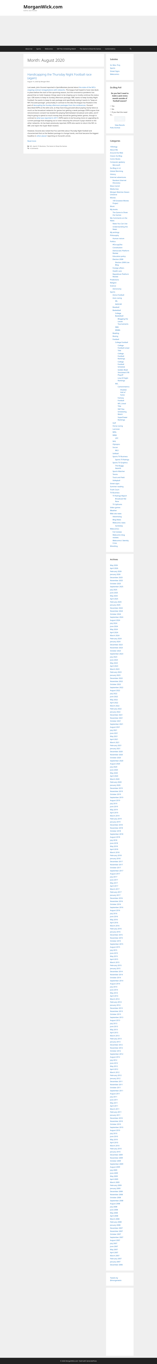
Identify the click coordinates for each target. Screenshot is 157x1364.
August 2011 (115, 1093)
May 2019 (114, 809)
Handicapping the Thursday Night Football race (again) (59, 76)
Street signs (114, 483)
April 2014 (114, 996)
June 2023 (114, 660)
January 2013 (115, 1042)
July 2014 (113, 987)
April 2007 (114, 1252)
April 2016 (114, 922)
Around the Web (116, 153)
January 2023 (115, 675)
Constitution (117, 247)
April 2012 (114, 1069)
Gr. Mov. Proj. (115, 65)
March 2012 (114, 1072)
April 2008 (114, 1216)
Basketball (117, 310)
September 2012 (116, 1054)
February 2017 (116, 892)
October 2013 (115, 1014)
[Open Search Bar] (131, 49)
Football (116, 339)
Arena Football (118, 295)
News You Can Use (120, 223)
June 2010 (114, 1136)
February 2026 (116, 571)
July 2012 (113, 1060)
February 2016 (116, 929)
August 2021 (115, 727)
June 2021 (114, 733)
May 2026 (114, 565)
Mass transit (115, 186)
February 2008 (116, 1222)
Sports (38, 49)
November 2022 (116, 681)
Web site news (115, 513)
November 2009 (116, 1158)
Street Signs (115, 71)
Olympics (116, 444)
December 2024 (116, 608)
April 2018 (114, 849)
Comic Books (115, 159)
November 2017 (116, 864)
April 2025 (114, 599)
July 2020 (113, 767)
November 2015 (116, 938)
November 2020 (116, 754)
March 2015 (114, 962)
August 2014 (115, 984)
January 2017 (115, 895)
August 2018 (115, 837)
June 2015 (114, 953)
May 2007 (114, 1249)
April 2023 (114, 666)
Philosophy (114, 235)
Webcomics (49, 49)
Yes (113, 106)
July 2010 (113, 1133)
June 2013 (114, 1026)
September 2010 (116, 1127)
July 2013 (113, 1023)
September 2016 (116, 907)
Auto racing (117, 298)
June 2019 (114, 806)
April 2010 (114, 1142)
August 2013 (115, 1020)
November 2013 (116, 1011)
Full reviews (117, 532)
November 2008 (116, 1194)
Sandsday (119, 526)
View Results (120, 125)
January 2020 (115, 785)
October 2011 (115, 1087)
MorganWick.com (43, 7)
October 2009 (115, 1161)
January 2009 (115, 1188)
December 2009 (116, 1155)
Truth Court (114, 489)
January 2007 (115, 1262)
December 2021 (116, 715)
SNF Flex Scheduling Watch (66, 49)
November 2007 (116, 1231)
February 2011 (116, 1112)
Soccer (115, 447)
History (113, 174)
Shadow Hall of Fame (123, 392)
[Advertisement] (78, 31)
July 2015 (113, 950)
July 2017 (113, 877)
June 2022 (114, 696)
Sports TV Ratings (122, 459)
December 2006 (116, 1265)
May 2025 (114, 596)
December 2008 (116, 1191)
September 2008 (116, 1200)
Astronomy (117, 289)
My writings (114, 232)
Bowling (116, 333)
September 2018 (116, 834)
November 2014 (116, 974)
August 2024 (115, 620)
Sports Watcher (119, 471)
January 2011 (115, 1115)
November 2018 (116, 828)
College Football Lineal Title (123, 348)
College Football (121, 342)
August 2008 (115, 1203)
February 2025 (116, 602)
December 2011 (116, 1081)
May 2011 (114, 1103)
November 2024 (116, 611)
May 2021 (114, 736)
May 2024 (114, 629)
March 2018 (114, 852)
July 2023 (113, 657)
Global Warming (116, 171)
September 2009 (116, 1164)
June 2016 (114, 916)
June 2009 (114, 1173)
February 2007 (116, 1258)
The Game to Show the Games (90, 49)
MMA (115, 435)
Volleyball (116, 480)
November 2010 (116, 1121)
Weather (113, 510)
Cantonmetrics (110, 49)
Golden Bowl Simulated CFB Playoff (123, 372)
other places (42, 136)
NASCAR (118, 304)
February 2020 (116, 782)
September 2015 (116, 944)
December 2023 (116, 644)
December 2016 (116, 898)
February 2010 (116, 1148)
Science (113, 286)
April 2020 (114, 776)
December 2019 (116, 788)
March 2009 (114, 1182)
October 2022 (115, 684)
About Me (114, 150)
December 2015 (116, 935)
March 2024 (114, 635)
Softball (116, 453)
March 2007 (114, 1255)
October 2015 (115, 941)
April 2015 (114, 959)
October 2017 (115, 867)
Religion (113, 283)
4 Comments (34, 148)
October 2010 (115, 1124)
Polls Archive (115, 127)
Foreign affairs (118, 268)
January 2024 (115, 641)
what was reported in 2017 (47, 118)
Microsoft (116, 165)
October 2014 (115, 977)
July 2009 (113, 1170)
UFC (116, 438)
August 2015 (115, 947)
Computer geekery (117, 162)
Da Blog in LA (115, 168)
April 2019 (114, 812)
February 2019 (116, 819)
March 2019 (114, 816)
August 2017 (115, 874)
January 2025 (115, 605)
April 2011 (114, 1106)
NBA (117, 327)
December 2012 (116, 1045)
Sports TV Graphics (120, 462)
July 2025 (113, 590)
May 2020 (114, 773)
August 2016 (115, 910)
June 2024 (114, 626)
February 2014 (116, 1002)
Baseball (116, 307)
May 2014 (114, 993)
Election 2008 (118, 259)
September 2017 (116, 871)
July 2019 (113, 803)
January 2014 (115, 1005)
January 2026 (115, 574)
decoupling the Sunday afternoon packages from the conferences (59, 105)
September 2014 (116, 981)
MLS (117, 450)
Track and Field (119, 477)
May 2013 (114, 1029)
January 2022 (115, 712)
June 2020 (114, 770)
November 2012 (116, 1048)
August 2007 (115, 1240)
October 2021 (115, 721)
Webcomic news (119, 523)
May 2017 (114, 883)
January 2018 (115, 858)
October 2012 (115, 1051)
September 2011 (116, 1090)
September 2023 (116, 654)
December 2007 (116, 1228)
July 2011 (113, 1097)
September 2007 (116, 1237)
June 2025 (114, 593)
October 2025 (115, 583)
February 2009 (116, 1185)
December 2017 (116, 861)
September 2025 (116, 586)
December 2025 (116, 577)
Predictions (114, 280)
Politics (113, 241)
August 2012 (115, 1057)
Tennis (115, 474)
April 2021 (114, 739)
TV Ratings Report (120, 496)
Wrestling (114, 546)
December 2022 (116, 678)
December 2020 (116, 751)
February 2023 (116, 672)
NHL (114, 441)
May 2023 (114, 663)
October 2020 (115, 757)
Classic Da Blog (116, 156)
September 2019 (116, 797)
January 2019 (115, 822)
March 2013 (114, 1035)
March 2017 (114, 889)
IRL (116, 301)
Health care (117, 271)
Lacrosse (116, 429)
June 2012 (114, 1063)
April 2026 (114, 568)
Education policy (119, 256)
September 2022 (116, 687)
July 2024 (113, 623)
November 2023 (116, 647)
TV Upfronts (117, 504)
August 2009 (115, 1167)
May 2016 (114, 919)
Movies (113, 198)
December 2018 (116, 825)
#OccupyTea (117, 244)
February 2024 (116, 638)
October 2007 (115, 1234)
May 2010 (114, 1139)
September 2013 (116, 1017)
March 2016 (114, 926)
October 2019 (115, 794)
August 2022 (115, 690)
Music (112, 206)
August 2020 (115, 764)
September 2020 (116, 761)
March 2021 (114, 742)
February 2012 (116, 1075)
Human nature (118, 238)
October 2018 (115, 831)
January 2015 (115, 968)
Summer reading (116, 486)
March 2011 (114, 1109)
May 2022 (114, 699)
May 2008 (114, 1213)
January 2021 (115, 748)
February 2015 (116, 965)
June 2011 (114, 1100)
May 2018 (114, 846)
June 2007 (114, 1246)
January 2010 (115, 1152)
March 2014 (114, 999)
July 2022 (113, 693)
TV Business (115, 492)
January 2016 (115, 932)
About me (28, 49)
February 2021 (116, 745)
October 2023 (115, 651)
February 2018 (116, 855)
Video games (115, 507)
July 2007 (113, 1243)
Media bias (114, 189)
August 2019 (115, 800)
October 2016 (115, 904)
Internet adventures (118, 177)
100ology (113, 147)
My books (114, 209)
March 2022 (114, 706)
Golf (114, 423)
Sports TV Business (39, 146)
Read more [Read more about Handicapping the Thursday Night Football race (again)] (31, 141)
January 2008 (115, 1225)
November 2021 (116, 718)
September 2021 (116, 724)
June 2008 (114, 1210)
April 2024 (114, 632)
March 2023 (114, 669)
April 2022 (114, 702)
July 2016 (113, 913)
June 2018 (114, 843)
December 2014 (116, 971)
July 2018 (113, 840)
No (113, 109)
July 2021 (113, 730)
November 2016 (116, 901)
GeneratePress (91, 1361)
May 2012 (114, 1066)
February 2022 (116, 709)
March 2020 (114, 779)
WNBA (117, 330)
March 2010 (114, 1145)
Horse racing (118, 426)
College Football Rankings (121, 356)
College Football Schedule (121, 364)
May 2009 (114, 1176)
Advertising (117, 516)
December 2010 (116, 1118)
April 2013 (114, 1032)
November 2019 (116, 791)
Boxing (115, 336)
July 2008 (113, 1207)
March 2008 (114, 1219)
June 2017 (114, 880)
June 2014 (114, 990)
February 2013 (116, 1038)
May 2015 (114, 956)
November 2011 (116, 1084)
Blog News (117, 519)
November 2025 (116, 580)
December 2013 (116, 1008)
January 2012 (115, 1078)
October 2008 (115, 1197)
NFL (31, 146)
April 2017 (114, 886)
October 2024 (115, 614)
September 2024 (116, 617)
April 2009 (114, 1179)
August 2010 (115, 1130)
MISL (115, 432)
